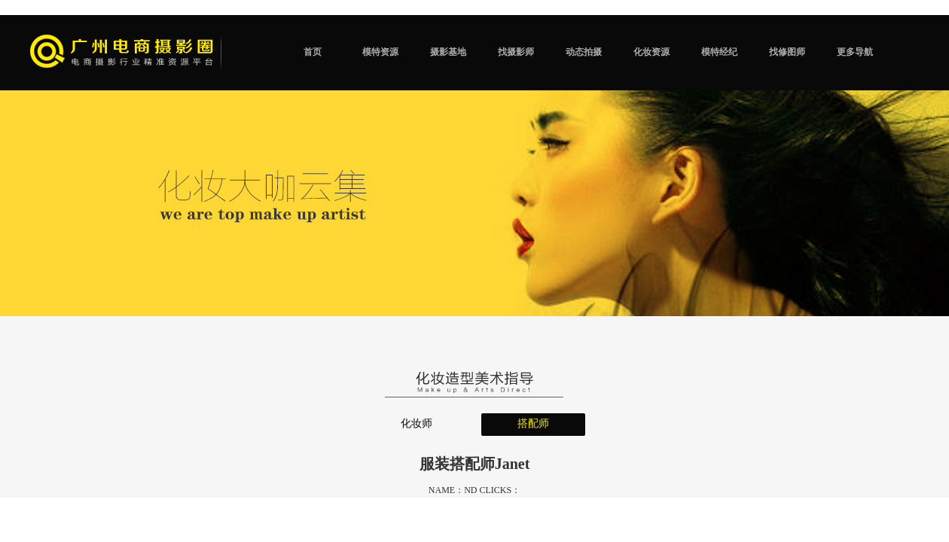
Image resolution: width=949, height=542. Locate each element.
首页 (313, 52)
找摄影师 (516, 52)
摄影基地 (448, 52)
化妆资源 (651, 52)
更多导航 (855, 52)
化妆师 (416, 423)
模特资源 (380, 52)
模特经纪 (719, 52)
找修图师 (787, 52)
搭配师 (533, 423)
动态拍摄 (584, 52)
